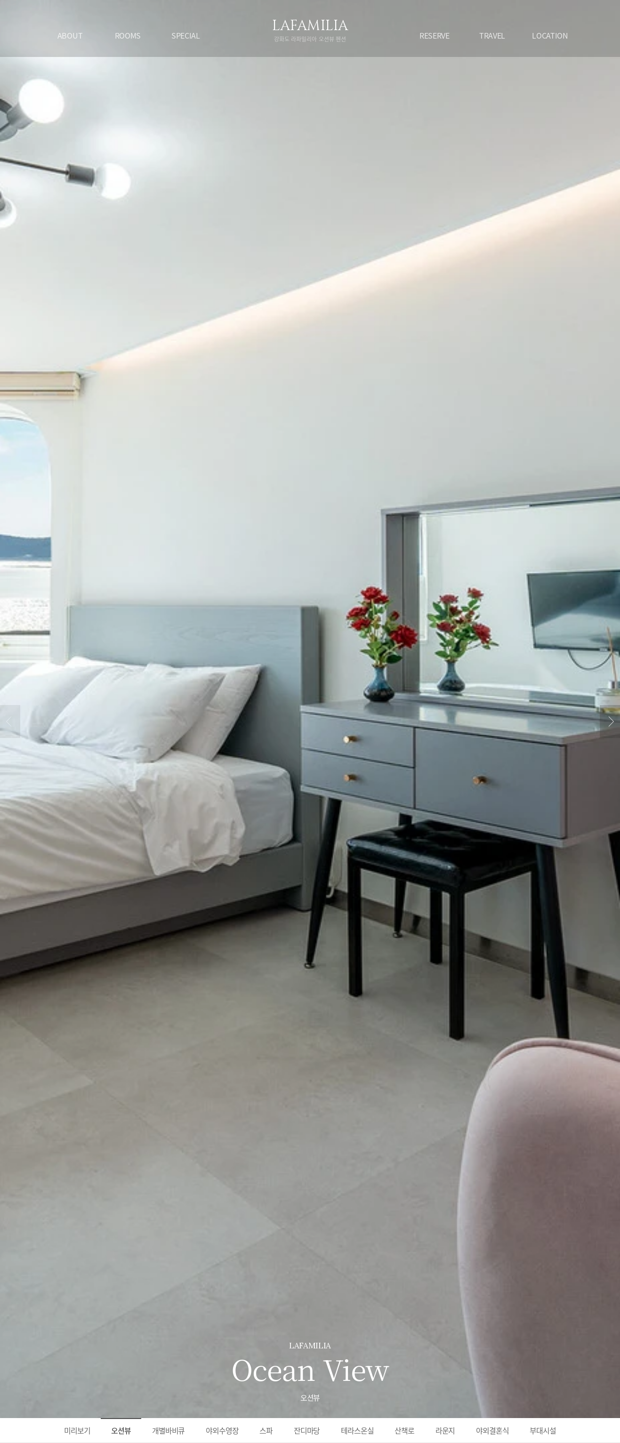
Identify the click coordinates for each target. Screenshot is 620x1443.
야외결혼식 (492, 1430)
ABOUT (69, 35)
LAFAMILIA (310, 29)
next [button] (610, 721)
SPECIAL (185, 35)
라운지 (445, 1430)
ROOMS (128, 35)
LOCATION (550, 35)
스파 (266, 1430)
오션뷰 (121, 1430)
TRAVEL (492, 35)
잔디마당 (307, 1430)
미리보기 (77, 1430)
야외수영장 (222, 1430)
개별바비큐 (168, 1430)
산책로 (404, 1430)
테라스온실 (357, 1430)
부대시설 (543, 1430)
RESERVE (434, 35)
